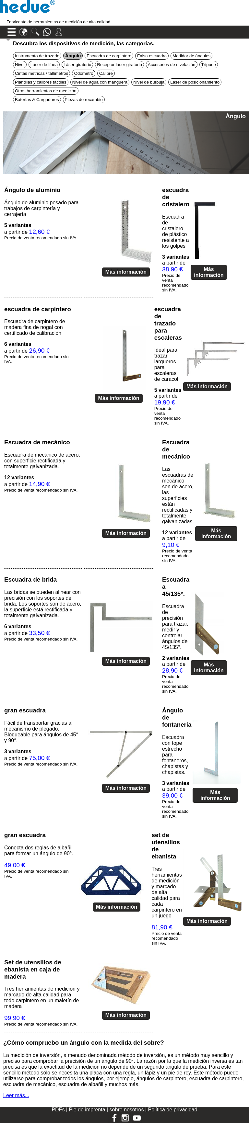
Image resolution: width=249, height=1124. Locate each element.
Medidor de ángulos (191, 55)
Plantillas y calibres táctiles (40, 82)
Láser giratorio (77, 64)
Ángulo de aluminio (32, 190)
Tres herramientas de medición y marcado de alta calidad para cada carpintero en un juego (167, 892)
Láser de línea (44, 64)
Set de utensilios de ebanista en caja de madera (32, 969)
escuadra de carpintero (37, 309)
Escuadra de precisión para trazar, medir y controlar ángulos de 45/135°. (175, 627)
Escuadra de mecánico (37, 442)
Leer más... (16, 1095)
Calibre (106, 73)
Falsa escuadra (152, 55)
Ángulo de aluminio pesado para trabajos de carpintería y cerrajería (41, 208)
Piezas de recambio (84, 99)
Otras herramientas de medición (46, 90)
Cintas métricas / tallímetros (41, 73)
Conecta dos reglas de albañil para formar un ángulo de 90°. (38, 850)
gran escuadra (25, 710)
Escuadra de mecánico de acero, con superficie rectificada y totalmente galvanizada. (42, 460)
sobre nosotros (127, 1109)
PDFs (58, 1109)
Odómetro (83, 73)
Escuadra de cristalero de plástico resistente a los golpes (175, 231)
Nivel (20, 64)
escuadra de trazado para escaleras (168, 323)
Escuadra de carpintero (109, 55)
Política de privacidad (172, 1109)
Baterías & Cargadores (37, 99)
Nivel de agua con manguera (99, 82)
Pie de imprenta (88, 1109)
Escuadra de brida (30, 579)
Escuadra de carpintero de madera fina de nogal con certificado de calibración (34, 327)
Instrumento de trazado (37, 55)
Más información (126, 272)
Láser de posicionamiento (194, 82)
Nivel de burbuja (148, 82)
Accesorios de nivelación (172, 64)
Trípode (208, 64)
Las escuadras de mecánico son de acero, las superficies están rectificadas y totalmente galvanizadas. (178, 495)
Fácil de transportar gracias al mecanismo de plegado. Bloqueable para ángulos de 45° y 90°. (41, 731)
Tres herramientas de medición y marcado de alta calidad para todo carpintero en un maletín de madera (41, 997)
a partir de (40, 231)
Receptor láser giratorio (119, 64)
